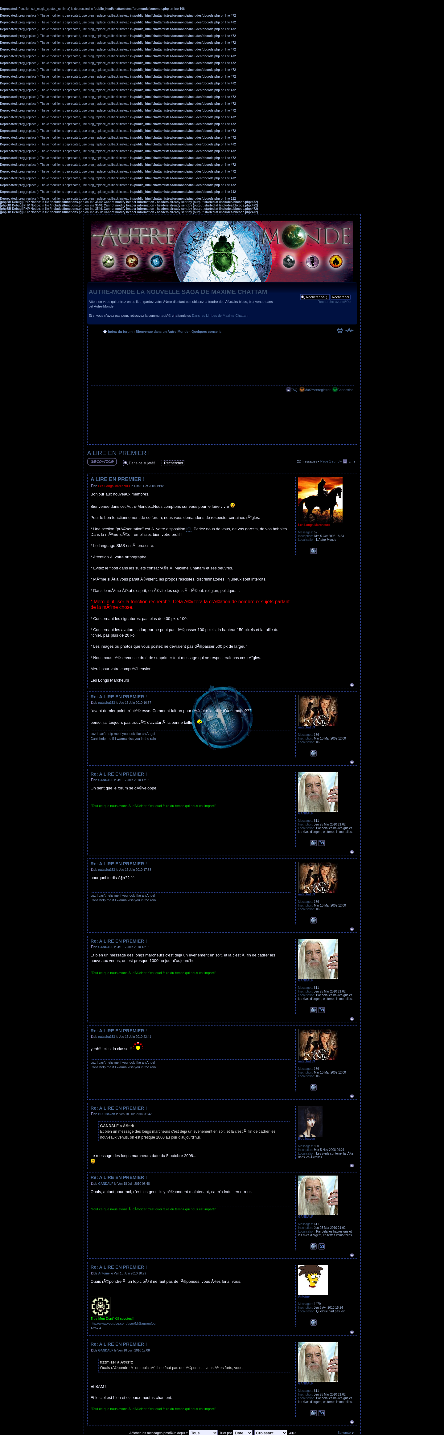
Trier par (236, 1433)
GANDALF (105, 780)
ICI (188, 529)
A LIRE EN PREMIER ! (118, 453)
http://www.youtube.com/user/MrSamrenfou (123, 1323)
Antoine (103, 1273)
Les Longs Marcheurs (114, 486)
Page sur (329, 461)
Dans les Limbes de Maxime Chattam (220, 315)
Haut (352, 685)
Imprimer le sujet (339, 330)
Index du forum (120, 331)
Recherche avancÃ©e (334, 302)
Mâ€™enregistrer (317, 390)
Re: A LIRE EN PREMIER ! (119, 696)
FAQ (294, 390)
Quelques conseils (206, 331)
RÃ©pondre (102, 462)
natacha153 (106, 702)
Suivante (344, 1432)
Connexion (345, 390)
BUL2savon (106, 1114)
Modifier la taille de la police (349, 330)
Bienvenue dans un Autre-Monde (162, 331)
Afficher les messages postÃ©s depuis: (174, 1433)
